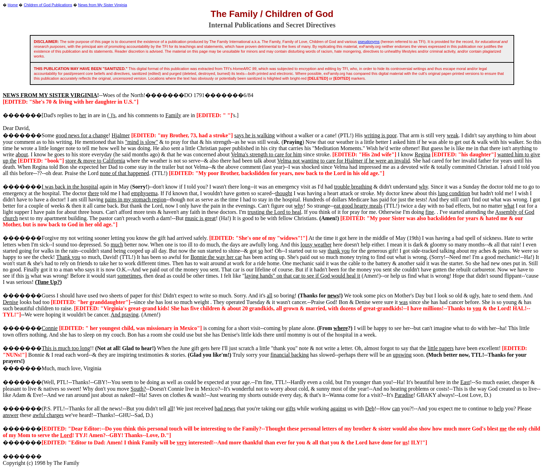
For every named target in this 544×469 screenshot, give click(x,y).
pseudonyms (369, 42)
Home (13, 5)
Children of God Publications (48, 5)
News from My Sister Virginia (102, 5)
